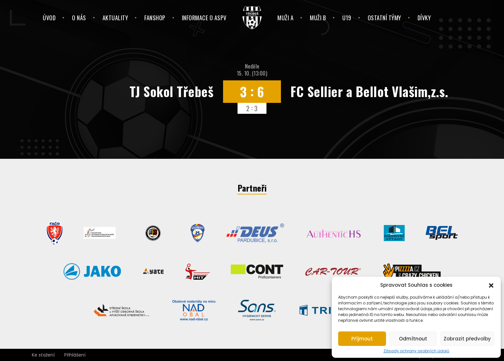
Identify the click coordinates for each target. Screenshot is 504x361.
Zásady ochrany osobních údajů (416, 351)
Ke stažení (43, 355)
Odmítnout (413, 338)
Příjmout (362, 338)
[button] (491, 285)
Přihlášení (75, 355)
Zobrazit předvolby (467, 338)
